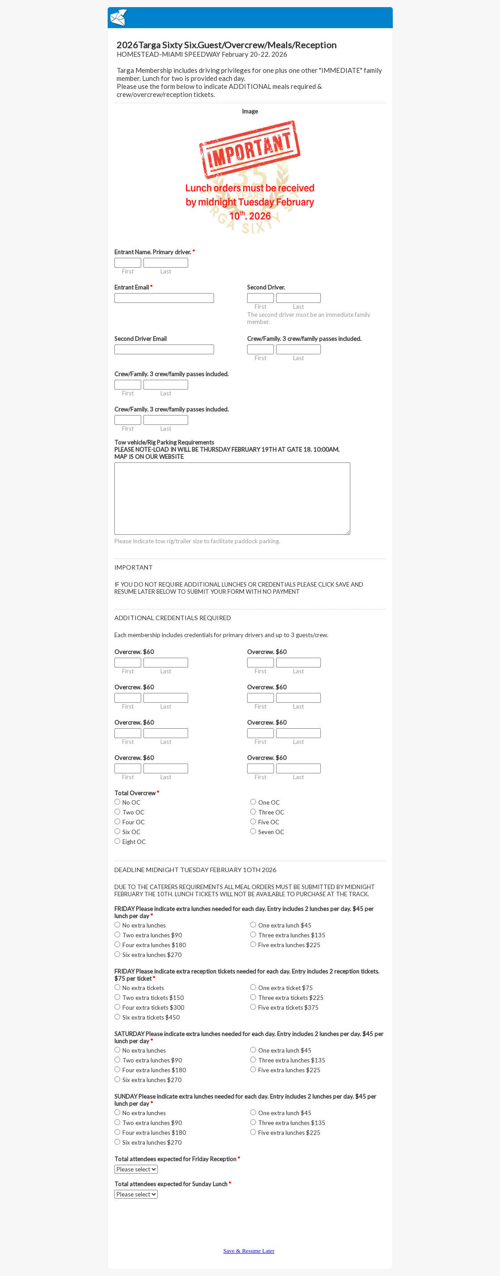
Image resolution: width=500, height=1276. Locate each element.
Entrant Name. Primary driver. (154, 252)
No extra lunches (144, 925)
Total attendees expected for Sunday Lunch (172, 1184)
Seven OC (271, 831)
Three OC (271, 812)
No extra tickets (143, 987)
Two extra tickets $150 (153, 997)
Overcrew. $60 (134, 651)
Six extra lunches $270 (151, 954)
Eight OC (134, 841)
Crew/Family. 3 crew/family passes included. (304, 338)
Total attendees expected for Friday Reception (177, 1159)
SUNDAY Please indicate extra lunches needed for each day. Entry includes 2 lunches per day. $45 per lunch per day (245, 1100)
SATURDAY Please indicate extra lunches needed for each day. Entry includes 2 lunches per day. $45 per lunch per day (248, 1037)
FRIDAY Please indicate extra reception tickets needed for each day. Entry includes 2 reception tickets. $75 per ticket (246, 975)
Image (250, 111)
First (128, 271)
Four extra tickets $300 (153, 1007)
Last (165, 271)
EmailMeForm (250, 17)
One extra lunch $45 (284, 925)
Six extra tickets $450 (151, 1017)
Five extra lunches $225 (289, 945)
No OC (131, 802)
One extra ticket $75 (285, 987)
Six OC (131, 831)
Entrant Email (133, 287)
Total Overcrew (136, 793)
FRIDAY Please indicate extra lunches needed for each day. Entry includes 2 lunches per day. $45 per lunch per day (244, 912)
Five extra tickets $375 (288, 1007)
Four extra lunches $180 (154, 945)
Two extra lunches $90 (152, 935)
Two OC (133, 812)
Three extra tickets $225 (291, 997)
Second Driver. (266, 287)
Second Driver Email (140, 338)
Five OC (268, 822)
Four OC (133, 822)
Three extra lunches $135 (291, 935)
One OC (269, 802)
